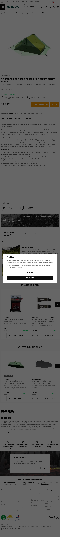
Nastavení (30, 272)
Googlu (23, 264)
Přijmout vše (30, 277)
